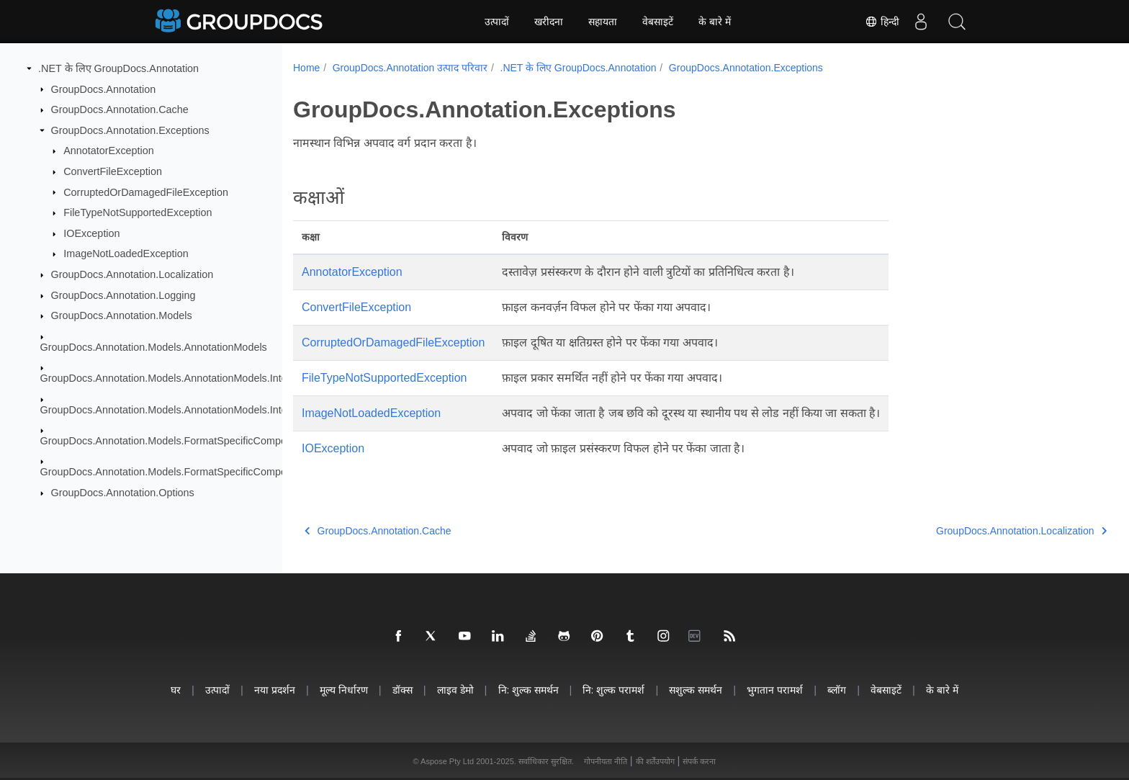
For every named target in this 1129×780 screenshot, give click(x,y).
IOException (91, 233)
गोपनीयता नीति (605, 761)
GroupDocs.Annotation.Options (122, 492)
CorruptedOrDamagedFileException (145, 191)
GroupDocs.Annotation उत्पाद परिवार (410, 67)
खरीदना (548, 21)
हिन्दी (882, 21)
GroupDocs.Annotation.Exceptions (130, 130)
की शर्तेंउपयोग (655, 761)
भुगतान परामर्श (775, 689)
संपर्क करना (699, 761)
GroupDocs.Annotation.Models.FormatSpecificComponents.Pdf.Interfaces (209, 472)
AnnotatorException (108, 150)
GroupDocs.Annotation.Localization (132, 274)
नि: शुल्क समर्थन (528, 689)
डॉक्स (402, 689)
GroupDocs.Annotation (103, 88)
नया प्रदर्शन (274, 689)
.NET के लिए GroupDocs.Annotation (118, 68)
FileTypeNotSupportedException (137, 212)
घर (176, 689)
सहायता (602, 21)
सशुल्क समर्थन (695, 689)
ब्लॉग (836, 689)
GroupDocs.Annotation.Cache (120, 109)
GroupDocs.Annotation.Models (121, 315)
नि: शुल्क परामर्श (613, 689)
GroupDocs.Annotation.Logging (123, 295)
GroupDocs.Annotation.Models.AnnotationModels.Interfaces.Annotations (206, 378)
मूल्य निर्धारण (344, 689)
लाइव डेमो (455, 689)
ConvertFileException (112, 171)
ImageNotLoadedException (126, 253)
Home (306, 67)
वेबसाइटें (657, 21)
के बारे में (714, 21)
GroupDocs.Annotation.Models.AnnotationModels (153, 347)
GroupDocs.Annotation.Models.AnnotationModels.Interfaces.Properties (203, 409)
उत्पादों (497, 21)
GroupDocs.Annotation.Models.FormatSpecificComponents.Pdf (185, 441)
